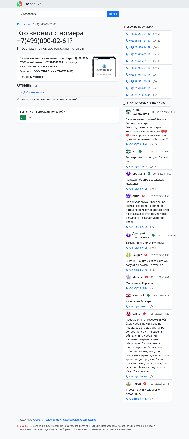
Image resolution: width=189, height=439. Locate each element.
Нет (31, 117)
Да (22, 117)
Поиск (113, 14)
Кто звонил (29, 4)
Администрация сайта (46, 419)
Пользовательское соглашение (78, 419)
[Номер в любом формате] (62, 14)
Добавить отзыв (32, 92)
